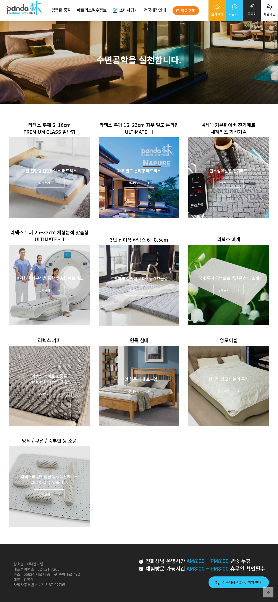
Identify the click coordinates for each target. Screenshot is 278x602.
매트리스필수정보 (92, 10)
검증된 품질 (61, 10)
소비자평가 (125, 10)
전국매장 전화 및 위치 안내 (238, 582)
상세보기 (49, 183)
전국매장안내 (155, 10)
